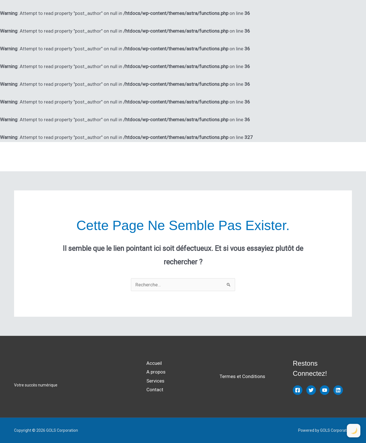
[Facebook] (297, 390)
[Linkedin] (338, 390)
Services (312, 156)
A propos (283, 156)
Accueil (256, 156)
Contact (338, 156)
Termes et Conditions (242, 376)
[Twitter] (311, 390)
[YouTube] (324, 390)
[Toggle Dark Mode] (353, 430)
